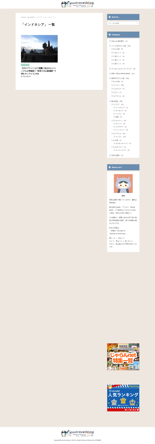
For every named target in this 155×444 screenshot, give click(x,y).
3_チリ (117, 92)
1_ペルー (119, 85)
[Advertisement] (123, 297)
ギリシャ (121, 124)
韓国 (119, 117)
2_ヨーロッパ (120, 120)
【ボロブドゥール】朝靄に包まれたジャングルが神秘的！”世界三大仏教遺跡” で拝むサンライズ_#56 (38, 71)
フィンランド (122, 130)
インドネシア (25, 65)
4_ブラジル (119, 96)
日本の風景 (117, 155)
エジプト (121, 137)
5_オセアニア (120, 147)
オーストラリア (123, 150)
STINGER (98, 440)
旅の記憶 (117, 101)
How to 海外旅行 (120, 41)
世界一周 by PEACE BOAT (123, 73)
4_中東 (117, 140)
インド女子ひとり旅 (121, 46)
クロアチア (121, 127)
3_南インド (119, 60)
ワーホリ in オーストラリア (123, 69)
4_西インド (119, 64)
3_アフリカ (119, 133)
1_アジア (119, 104)
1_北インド (119, 53)
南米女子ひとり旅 (120, 78)
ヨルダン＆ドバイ (124, 143)
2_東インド (119, 56)
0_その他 (118, 49)
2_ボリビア (119, 89)
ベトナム (121, 114)
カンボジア (121, 111)
